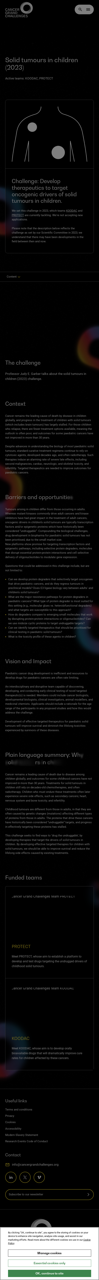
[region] (49, 1253)
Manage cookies (49, 1253)
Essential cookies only (50, 1263)
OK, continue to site (49, 1273)
